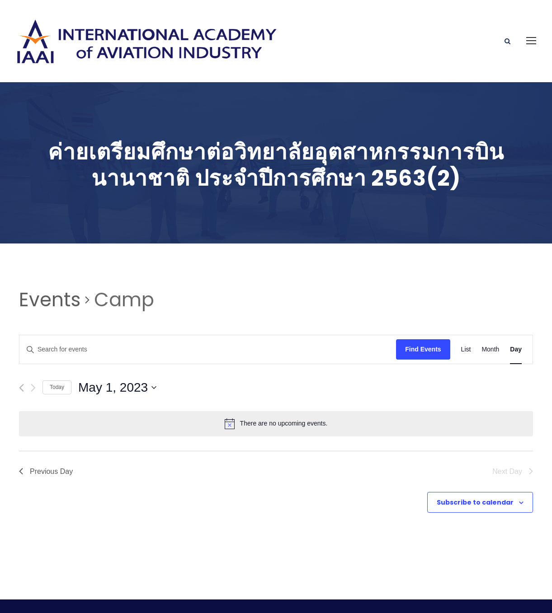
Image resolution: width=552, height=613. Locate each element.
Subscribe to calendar (475, 471)
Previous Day (46, 440)
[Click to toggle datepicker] (117, 357)
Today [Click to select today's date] (57, 356)
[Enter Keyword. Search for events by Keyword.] (207, 318)
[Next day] (33, 357)
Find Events (423, 318)
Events (49, 269)
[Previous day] (21, 357)
